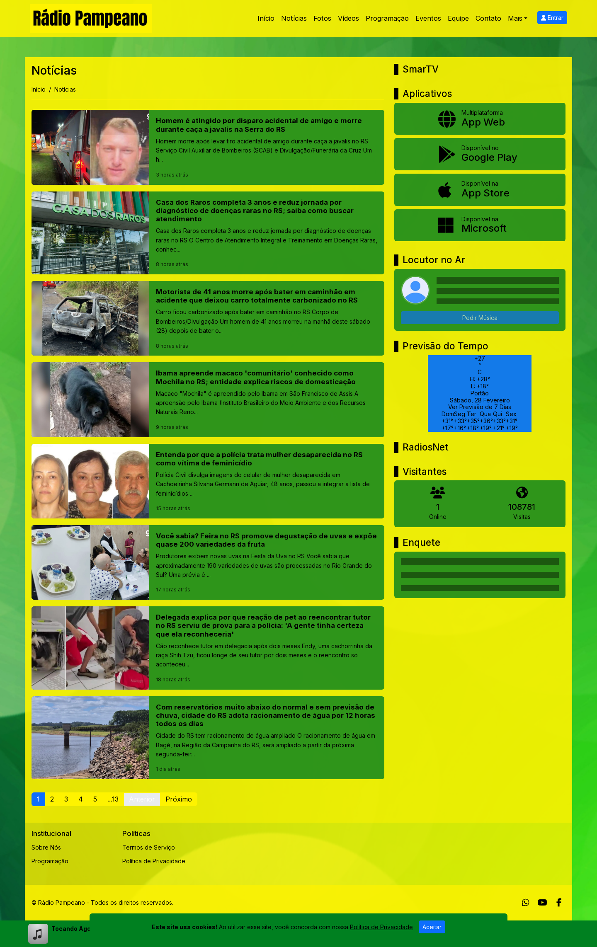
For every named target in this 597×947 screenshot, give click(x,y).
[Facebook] (559, 903)
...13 (113, 799)
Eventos (428, 18)
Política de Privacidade (153, 861)
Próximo (178, 799)
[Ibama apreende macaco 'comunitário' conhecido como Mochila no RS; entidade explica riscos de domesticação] (208, 399)
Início (265, 18)
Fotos (322, 18)
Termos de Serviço (148, 847)
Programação (387, 18)
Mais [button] (515, 18)
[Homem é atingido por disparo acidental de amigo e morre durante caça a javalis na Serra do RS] (208, 147)
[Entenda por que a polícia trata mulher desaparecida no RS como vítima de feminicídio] (208, 481)
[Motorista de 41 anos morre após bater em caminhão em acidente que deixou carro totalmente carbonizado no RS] (208, 318)
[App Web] (479, 119)
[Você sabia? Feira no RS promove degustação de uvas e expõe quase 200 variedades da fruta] (208, 562)
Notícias (294, 18)
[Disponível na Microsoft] (479, 225)
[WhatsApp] (525, 903)
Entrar (552, 17)
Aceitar (432, 926)
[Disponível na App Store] (479, 190)
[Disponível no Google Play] (479, 154)
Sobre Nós (46, 847)
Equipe (458, 18)
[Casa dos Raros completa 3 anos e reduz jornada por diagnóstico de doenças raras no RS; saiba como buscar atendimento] (208, 232)
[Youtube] (542, 903)
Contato (488, 18)
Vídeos (348, 18)
